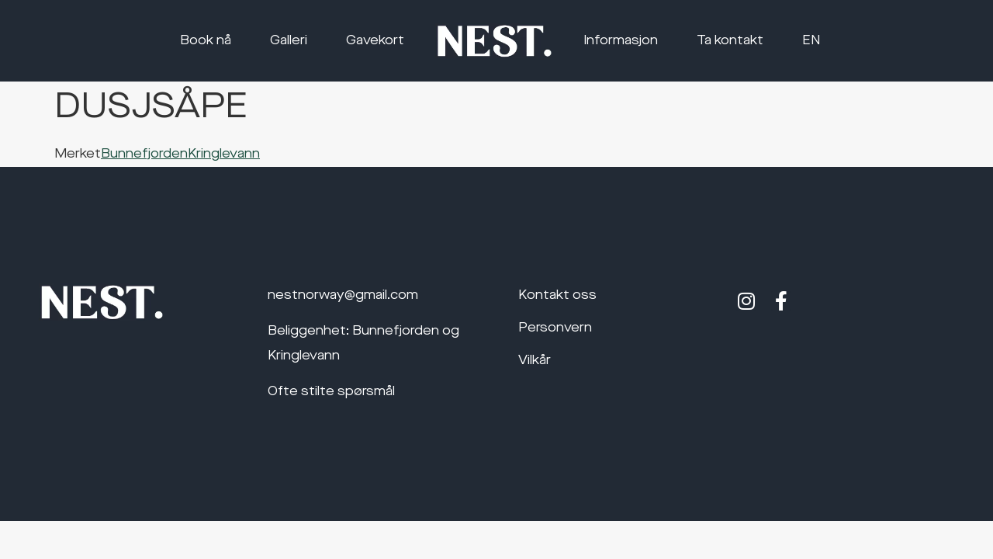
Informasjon (620, 41)
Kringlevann (224, 154)
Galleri (288, 41)
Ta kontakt (730, 41)
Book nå (205, 41)
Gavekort (375, 41)
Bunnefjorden (144, 154)
